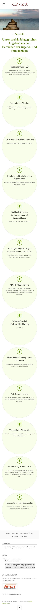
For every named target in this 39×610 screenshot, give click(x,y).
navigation (3, 4)
